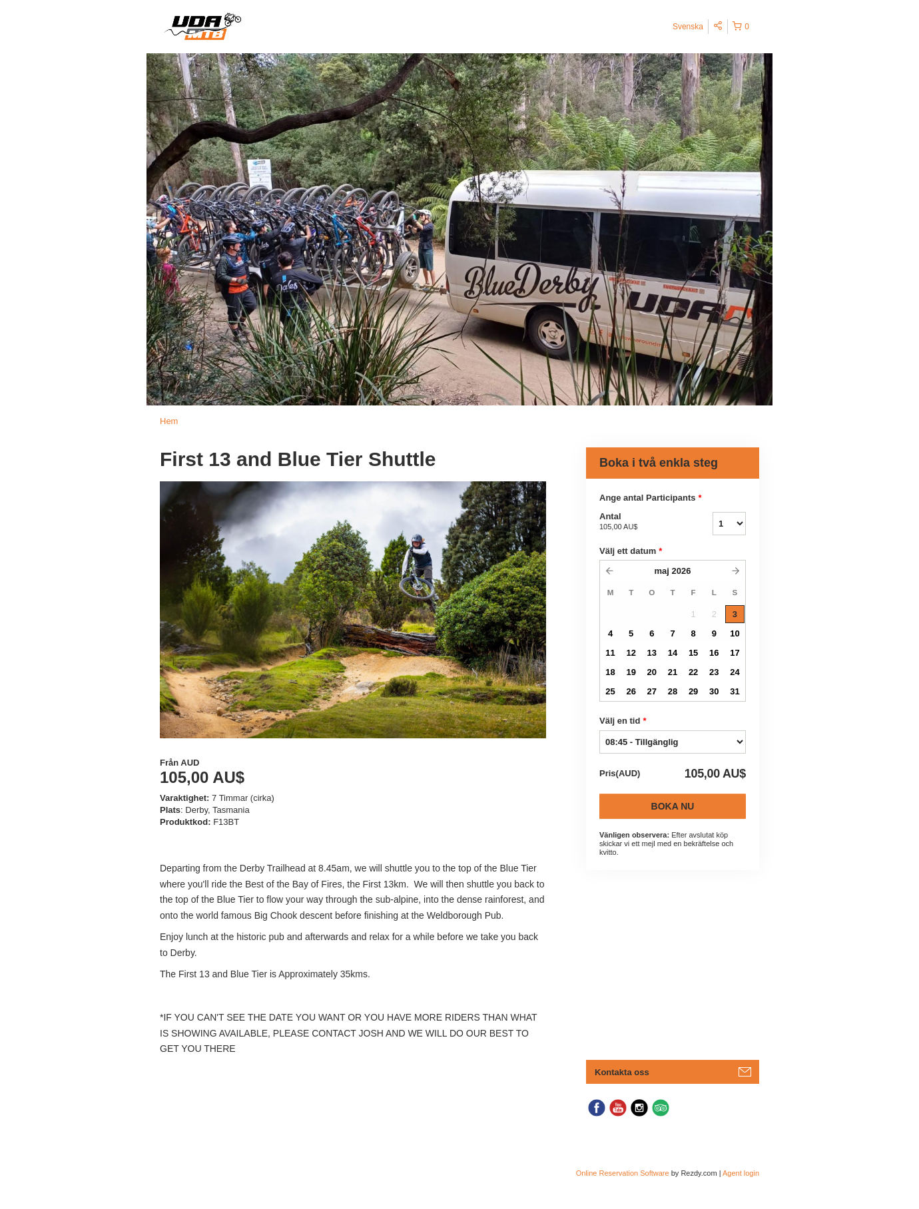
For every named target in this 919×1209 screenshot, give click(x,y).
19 (630, 672)
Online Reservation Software (622, 1173)
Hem (169, 421)
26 (630, 691)
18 (610, 672)
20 (652, 672)
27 (652, 691)
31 (734, 691)
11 (610, 653)
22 (693, 672)
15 (693, 653)
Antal (639, 522)
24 (734, 672)
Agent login (741, 1173)
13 (652, 653)
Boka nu (673, 806)
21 (672, 672)
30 (714, 691)
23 (714, 672)
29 (693, 691)
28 (672, 691)
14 (672, 653)
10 (734, 633)
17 (734, 653)
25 (610, 691)
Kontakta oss (622, 1072)
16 (714, 653)
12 (630, 653)
